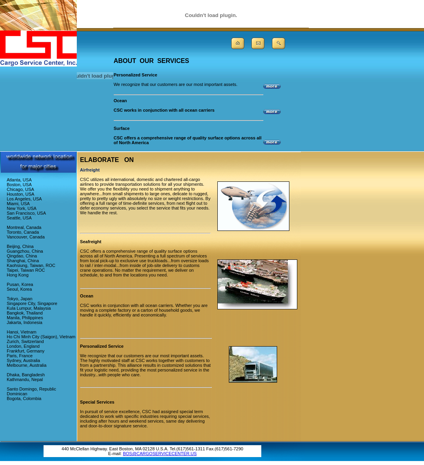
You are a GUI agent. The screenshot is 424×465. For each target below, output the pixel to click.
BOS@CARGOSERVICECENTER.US (159, 453)
